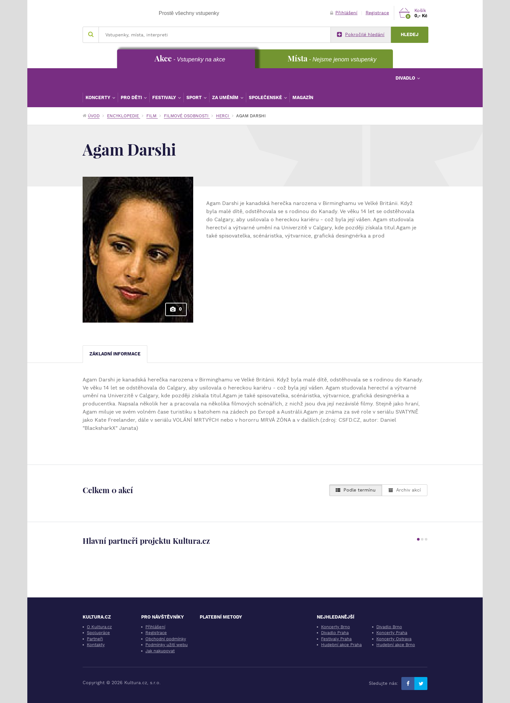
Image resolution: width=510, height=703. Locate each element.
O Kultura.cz (99, 626)
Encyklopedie (123, 115)
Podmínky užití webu (166, 644)
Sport (194, 97)
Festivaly (164, 97)
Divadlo (406, 78)
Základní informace (115, 354)
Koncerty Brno (335, 626)
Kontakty (96, 644)
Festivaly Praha (336, 638)
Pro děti (132, 97)
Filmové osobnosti (187, 115)
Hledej (410, 34)
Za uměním (226, 97)
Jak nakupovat (160, 650)
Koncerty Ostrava (393, 638)
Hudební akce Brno (395, 644)
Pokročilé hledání (360, 35)
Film (152, 115)
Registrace (377, 13)
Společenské (266, 97)
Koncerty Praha (391, 632)
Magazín (302, 97)
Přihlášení (343, 13)
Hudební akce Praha (341, 644)
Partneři (95, 638)
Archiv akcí (404, 490)
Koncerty (99, 97)
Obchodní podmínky (165, 638)
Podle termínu (356, 490)
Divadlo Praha (335, 632)
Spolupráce (98, 632)
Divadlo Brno (389, 626)
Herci (223, 115)
